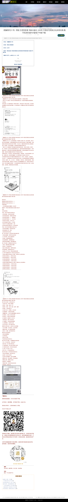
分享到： (40, 27)
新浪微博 (43, 28)
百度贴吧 (48, 28)
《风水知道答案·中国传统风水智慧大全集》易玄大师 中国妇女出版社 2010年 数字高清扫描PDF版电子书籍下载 (23, 497)
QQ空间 (40, 28)
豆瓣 (50, 28)
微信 (46, 28)
